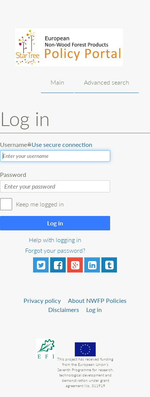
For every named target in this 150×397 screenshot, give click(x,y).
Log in (55, 223)
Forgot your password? (55, 250)
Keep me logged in (40, 204)
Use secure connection (62, 144)
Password (13, 174)
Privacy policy (42, 300)
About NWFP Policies (97, 300)
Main (57, 82)
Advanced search (106, 82)
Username (46, 144)
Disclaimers (63, 309)
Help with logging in (55, 239)
